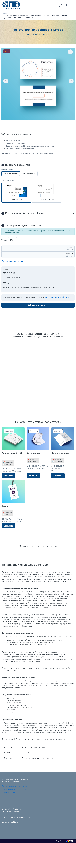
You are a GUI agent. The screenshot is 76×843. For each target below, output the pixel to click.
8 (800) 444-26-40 (12, 809)
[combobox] (12, 240)
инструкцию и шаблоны (57, 297)
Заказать (8, 476)
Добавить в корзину (38, 305)
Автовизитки (33, 453)
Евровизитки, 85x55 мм (12, 454)
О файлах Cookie (8, 793)
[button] (66, 5)
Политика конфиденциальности (15, 786)
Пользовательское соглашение (14, 789)
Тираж (4, 240)
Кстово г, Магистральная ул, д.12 (16, 817)
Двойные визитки (60, 453)
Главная (5, 13)
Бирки (5, 506)
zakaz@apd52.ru (10, 822)
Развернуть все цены (12, 261)
